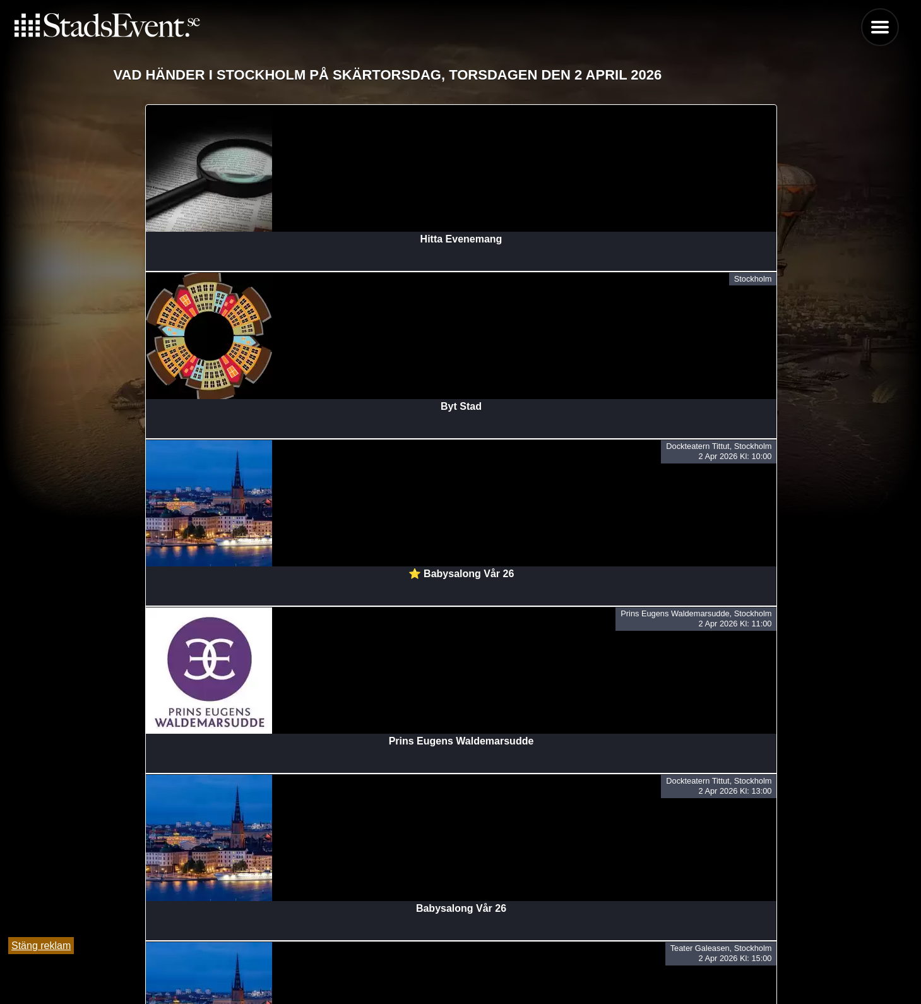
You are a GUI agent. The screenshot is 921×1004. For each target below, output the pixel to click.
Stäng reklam (41, 945)
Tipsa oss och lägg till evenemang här (460, 962)
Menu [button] (880, 27)
